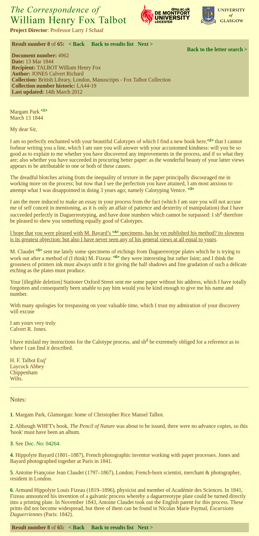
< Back (76, 44)
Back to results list (112, 44)
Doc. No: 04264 (42, 443)
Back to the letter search (215, 49)
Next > (145, 44)
